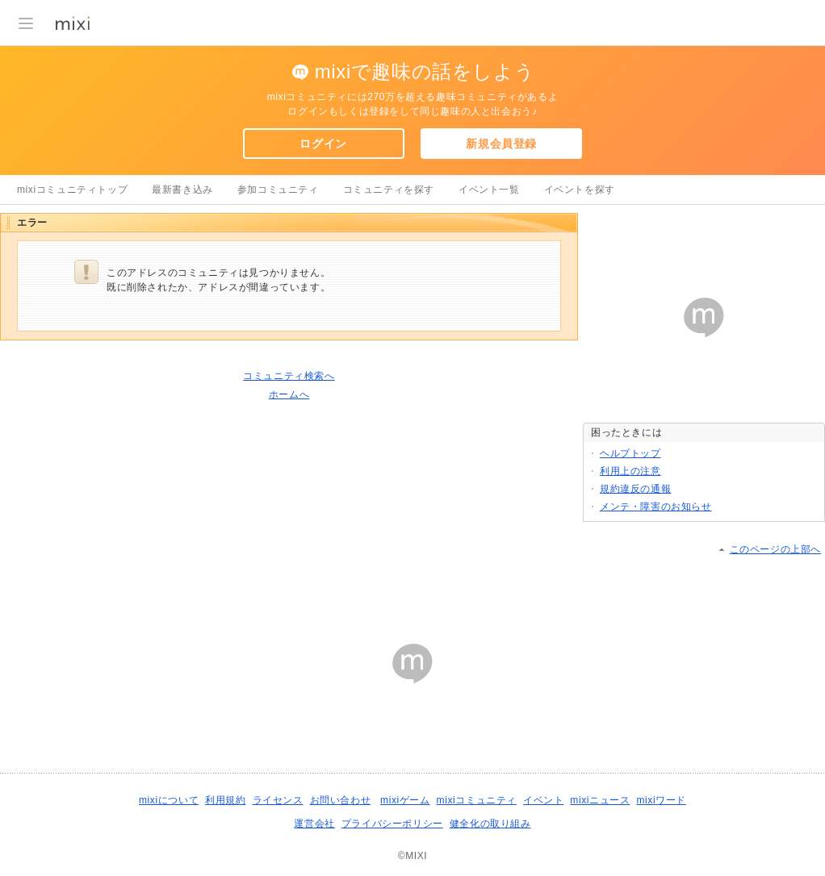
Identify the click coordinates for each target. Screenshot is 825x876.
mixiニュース (600, 800)
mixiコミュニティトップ (72, 189)
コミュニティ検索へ (288, 376)
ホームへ (289, 394)
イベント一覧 (489, 189)
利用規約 (225, 800)
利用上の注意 (630, 471)
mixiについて (169, 800)
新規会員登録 (501, 143)
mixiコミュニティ (477, 800)
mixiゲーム (405, 800)
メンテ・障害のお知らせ (656, 506)
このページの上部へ (775, 549)
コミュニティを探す (388, 189)
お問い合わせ (340, 800)
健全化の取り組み (490, 823)
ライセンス (278, 800)
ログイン (322, 143)
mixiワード (661, 800)
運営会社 (314, 823)
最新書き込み (182, 189)
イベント (543, 800)
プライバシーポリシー (392, 823)
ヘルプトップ (630, 453)
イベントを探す (579, 189)
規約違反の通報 (635, 488)
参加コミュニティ (278, 189)
